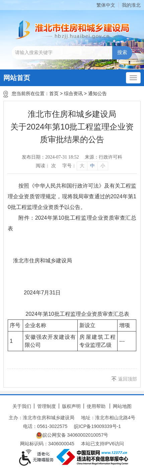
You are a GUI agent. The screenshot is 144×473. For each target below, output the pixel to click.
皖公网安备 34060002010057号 (72, 435)
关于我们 (21, 406)
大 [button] (82, 165)
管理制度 (46, 406)
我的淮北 (131, 5)
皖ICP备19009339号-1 (97, 426)
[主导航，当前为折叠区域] (133, 77)
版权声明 (71, 406)
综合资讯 (73, 93)
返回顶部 (127, 379)
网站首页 (16, 77)
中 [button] (92, 165)
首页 (54, 93)
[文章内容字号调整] (85, 166)
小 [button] (102, 165)
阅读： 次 (46, 165)
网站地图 (122, 406)
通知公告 (97, 93)
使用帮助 (96, 406)
